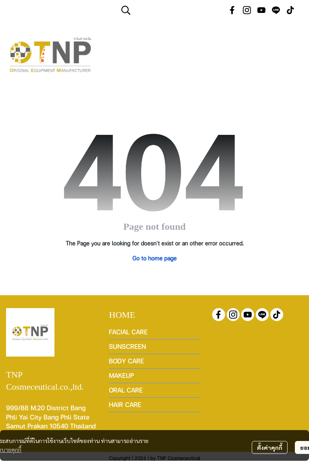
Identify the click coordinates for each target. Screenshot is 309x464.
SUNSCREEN (127, 346)
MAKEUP (121, 375)
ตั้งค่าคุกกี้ (269, 447)
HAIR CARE (125, 404)
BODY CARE (126, 360)
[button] (169, 10)
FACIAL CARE (128, 331)
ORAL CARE (126, 390)
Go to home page (154, 258)
